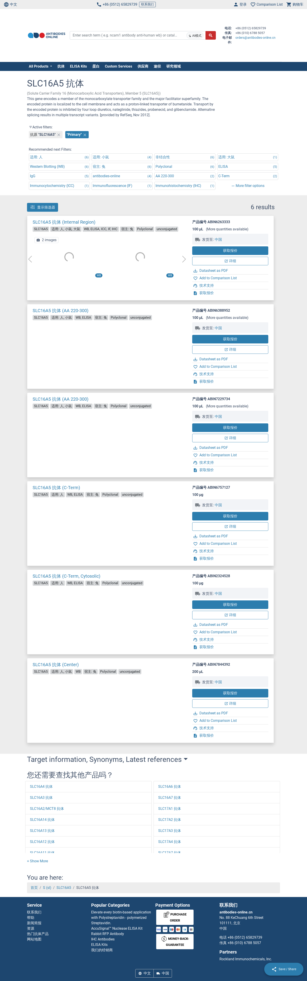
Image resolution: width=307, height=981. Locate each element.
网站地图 (34, 939)
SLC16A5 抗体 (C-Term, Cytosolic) (66, 576)
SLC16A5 (63, 888)
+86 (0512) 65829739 (116, 4)
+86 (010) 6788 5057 (244, 943)
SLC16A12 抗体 (42, 842)
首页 (34, 888)
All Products (39, 66)
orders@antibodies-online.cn (255, 37)
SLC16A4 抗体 (41, 786)
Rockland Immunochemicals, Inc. (245, 959)
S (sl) (47, 888)
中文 (10, 4)
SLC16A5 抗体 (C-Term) (56, 487)
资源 (30, 928)
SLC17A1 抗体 (169, 808)
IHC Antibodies (103, 939)
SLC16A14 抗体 (42, 820)
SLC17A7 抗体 (169, 853)
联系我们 (147, 4)
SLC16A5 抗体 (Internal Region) (64, 222)
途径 (157, 66)
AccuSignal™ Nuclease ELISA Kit (116, 928)
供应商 (143, 66)
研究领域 (173, 66)
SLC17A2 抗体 (169, 820)
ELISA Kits (78, 66)
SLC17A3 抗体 (169, 831)
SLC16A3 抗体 (41, 797)
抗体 (61, 66)
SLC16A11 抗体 (42, 853)
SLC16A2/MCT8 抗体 (47, 808)
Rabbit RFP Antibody (107, 934)
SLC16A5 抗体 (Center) (56, 664)
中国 (218, 239)
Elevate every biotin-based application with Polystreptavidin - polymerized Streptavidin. (121, 917)
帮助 (30, 917)
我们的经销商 (102, 950)
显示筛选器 (42, 207)
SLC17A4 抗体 (169, 842)
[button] (37, 861)
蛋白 (95, 66)
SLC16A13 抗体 (42, 831)
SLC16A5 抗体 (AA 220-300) (60, 310)
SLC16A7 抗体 (169, 797)
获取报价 (230, 250)
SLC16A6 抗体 (169, 786)
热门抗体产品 (38, 934)
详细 (230, 261)
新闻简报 (34, 923)
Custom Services (118, 66)
